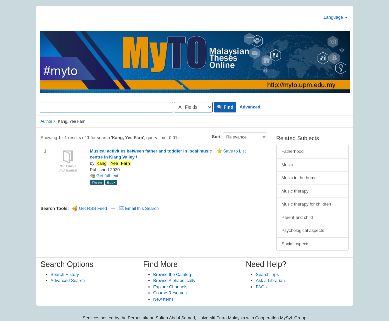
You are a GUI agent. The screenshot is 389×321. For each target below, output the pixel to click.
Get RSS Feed (89, 208)
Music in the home (299, 177)
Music (287, 164)
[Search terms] (106, 107)
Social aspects (296, 243)
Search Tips (267, 274)
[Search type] (193, 107)
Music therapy (295, 191)
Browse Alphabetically (174, 280)
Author (46, 121)
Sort (216, 136)
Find (225, 107)
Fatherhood (293, 151)
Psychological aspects (303, 230)
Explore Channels (170, 286)
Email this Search (139, 208)
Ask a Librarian (270, 280)
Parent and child (297, 217)
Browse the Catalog (172, 274)
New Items (163, 299)
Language (335, 17)
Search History (65, 274)
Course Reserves (170, 292)
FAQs (261, 286)
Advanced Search (68, 280)
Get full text (104, 175)
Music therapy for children (306, 204)
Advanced (250, 106)
